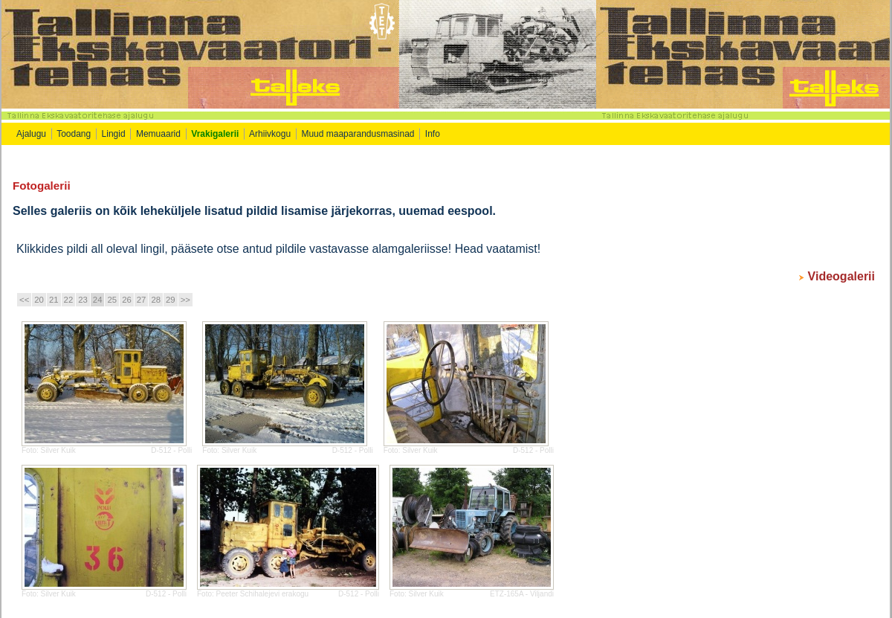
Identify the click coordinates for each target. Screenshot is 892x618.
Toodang (73, 134)
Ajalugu (31, 134)
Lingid (114, 134)
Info (433, 134)
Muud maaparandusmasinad (357, 134)
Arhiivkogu (270, 134)
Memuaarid (158, 134)
